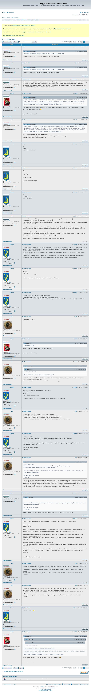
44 (9, 497)
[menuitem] (4, 13)
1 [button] (75, 41)
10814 (10, 157)
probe (12, 216)
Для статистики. (8, 39)
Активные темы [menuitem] (15, 17)
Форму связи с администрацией (62, 28)
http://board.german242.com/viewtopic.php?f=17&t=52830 (37, 32)
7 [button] (82, 41)
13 (9, 329)
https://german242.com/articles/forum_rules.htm (23, 25)
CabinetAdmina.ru (51, 687)
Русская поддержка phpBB (45, 689)
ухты (12, 316)
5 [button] (78, 41)
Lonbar (11, 493)
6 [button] (80, 41)
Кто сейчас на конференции (10, 676)
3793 (9, 106)
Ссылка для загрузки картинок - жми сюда (13, 35)
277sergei (12, 144)
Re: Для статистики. (26, 47)
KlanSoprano (27, 51)
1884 (9, 51)
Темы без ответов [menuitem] (6, 17)
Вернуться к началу (7, 59)
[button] (70, 42)
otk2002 (12, 93)
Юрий (12, 47)
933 (9, 220)
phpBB (42, 686)
